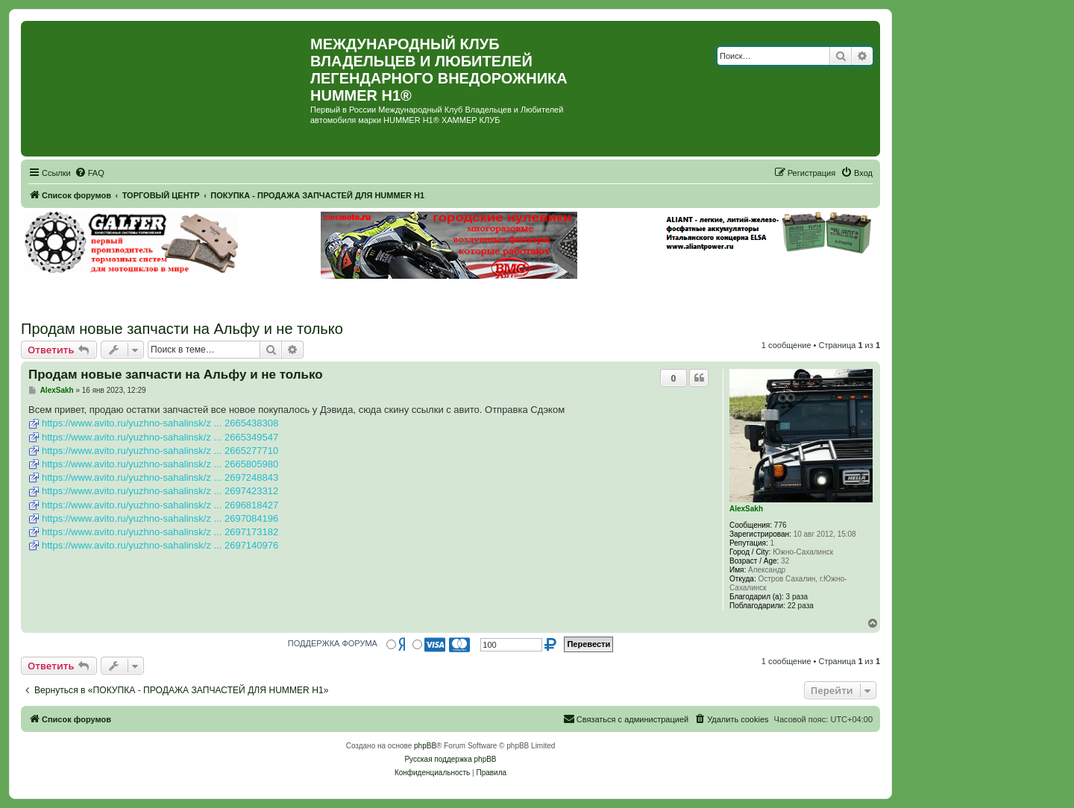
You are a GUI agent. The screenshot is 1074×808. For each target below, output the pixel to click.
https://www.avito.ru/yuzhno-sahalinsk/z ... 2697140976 (160, 545)
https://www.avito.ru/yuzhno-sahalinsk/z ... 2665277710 (160, 450)
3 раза (797, 597)
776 (780, 525)
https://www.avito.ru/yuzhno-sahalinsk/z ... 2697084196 (160, 518)
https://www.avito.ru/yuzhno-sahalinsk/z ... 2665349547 (160, 437)
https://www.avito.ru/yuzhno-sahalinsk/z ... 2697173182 (160, 531)
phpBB (425, 746)
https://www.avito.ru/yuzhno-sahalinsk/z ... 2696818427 (160, 505)
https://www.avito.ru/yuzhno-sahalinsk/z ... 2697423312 (160, 490)
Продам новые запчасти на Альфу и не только (182, 329)
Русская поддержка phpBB (450, 759)
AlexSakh (746, 509)
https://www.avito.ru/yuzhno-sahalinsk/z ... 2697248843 (160, 477)
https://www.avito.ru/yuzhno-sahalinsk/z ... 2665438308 (160, 423)
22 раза (801, 606)
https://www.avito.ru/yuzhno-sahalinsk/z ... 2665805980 (160, 464)
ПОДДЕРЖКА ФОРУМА (332, 643)
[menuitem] (89, 173)
